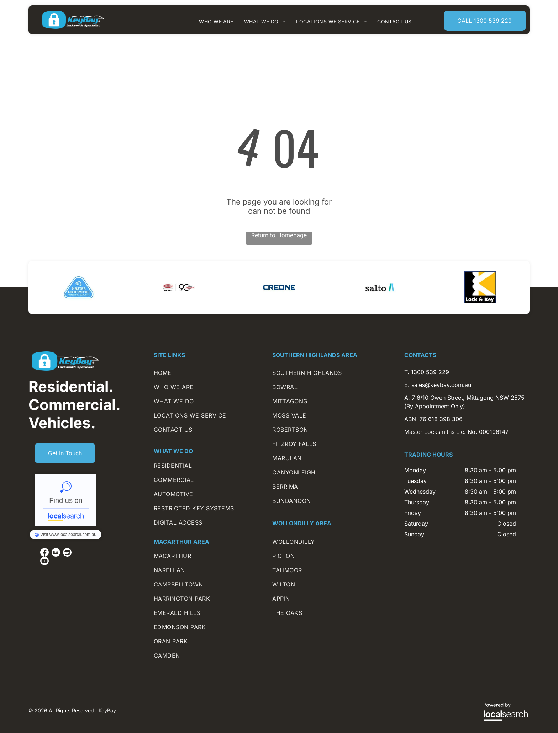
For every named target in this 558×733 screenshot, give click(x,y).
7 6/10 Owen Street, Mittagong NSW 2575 (468, 397)
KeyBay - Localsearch (65, 500)
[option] (78, 287)
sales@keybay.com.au (441, 384)
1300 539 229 (430, 372)
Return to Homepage (279, 235)
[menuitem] (216, 21)
